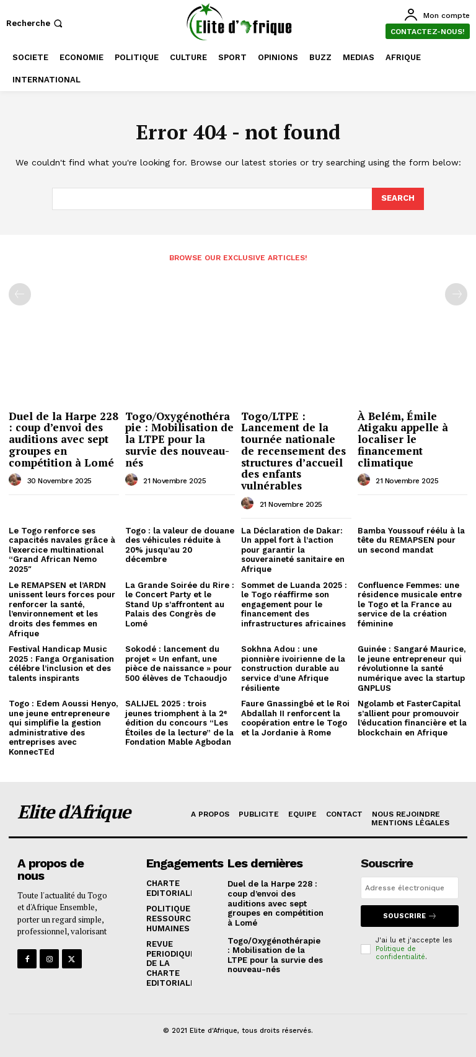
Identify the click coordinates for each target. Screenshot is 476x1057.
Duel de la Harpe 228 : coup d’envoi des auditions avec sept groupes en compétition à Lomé (63, 439)
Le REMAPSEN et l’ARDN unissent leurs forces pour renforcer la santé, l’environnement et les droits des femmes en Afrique (62, 609)
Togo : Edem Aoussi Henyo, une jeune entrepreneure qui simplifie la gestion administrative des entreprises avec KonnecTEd (63, 728)
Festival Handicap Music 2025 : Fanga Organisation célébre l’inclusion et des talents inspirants (61, 663)
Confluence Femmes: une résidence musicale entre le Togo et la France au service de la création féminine (410, 604)
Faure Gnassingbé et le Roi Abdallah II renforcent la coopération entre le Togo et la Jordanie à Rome (295, 718)
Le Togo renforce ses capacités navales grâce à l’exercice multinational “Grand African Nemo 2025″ (62, 550)
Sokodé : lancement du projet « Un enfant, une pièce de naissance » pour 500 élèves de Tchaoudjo (178, 663)
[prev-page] (20, 294)
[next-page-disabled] (456, 294)
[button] (35, 23)
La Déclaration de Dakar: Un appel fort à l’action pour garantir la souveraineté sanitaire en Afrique (293, 550)
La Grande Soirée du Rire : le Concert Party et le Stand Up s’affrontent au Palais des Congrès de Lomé (179, 604)
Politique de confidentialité (400, 953)
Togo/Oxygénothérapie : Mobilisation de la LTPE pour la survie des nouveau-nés (179, 439)
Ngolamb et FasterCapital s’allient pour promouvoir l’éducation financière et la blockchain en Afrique (412, 718)
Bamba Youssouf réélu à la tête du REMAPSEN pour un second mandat (411, 540)
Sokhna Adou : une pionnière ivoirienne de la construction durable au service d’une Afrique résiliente (293, 668)
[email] (410, 888)
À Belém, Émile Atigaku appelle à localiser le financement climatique (403, 439)
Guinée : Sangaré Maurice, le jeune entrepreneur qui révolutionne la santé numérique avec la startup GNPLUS (411, 668)
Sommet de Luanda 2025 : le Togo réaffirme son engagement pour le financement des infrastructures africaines (294, 604)
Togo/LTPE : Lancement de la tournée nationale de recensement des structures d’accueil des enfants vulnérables (293, 451)
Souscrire (410, 916)
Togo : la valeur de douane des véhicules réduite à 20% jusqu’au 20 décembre (179, 545)
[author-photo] (17, 480)
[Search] (398, 199)
